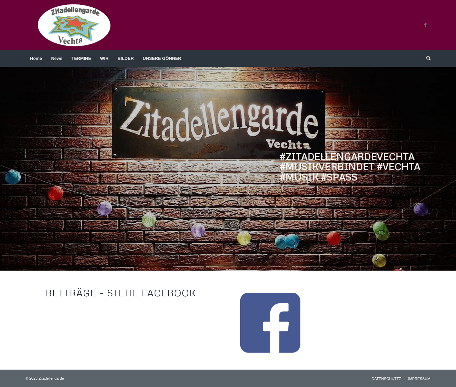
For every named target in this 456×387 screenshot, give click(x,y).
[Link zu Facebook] (426, 25)
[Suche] (426, 58)
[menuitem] (36, 58)
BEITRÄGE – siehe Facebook (120, 292)
